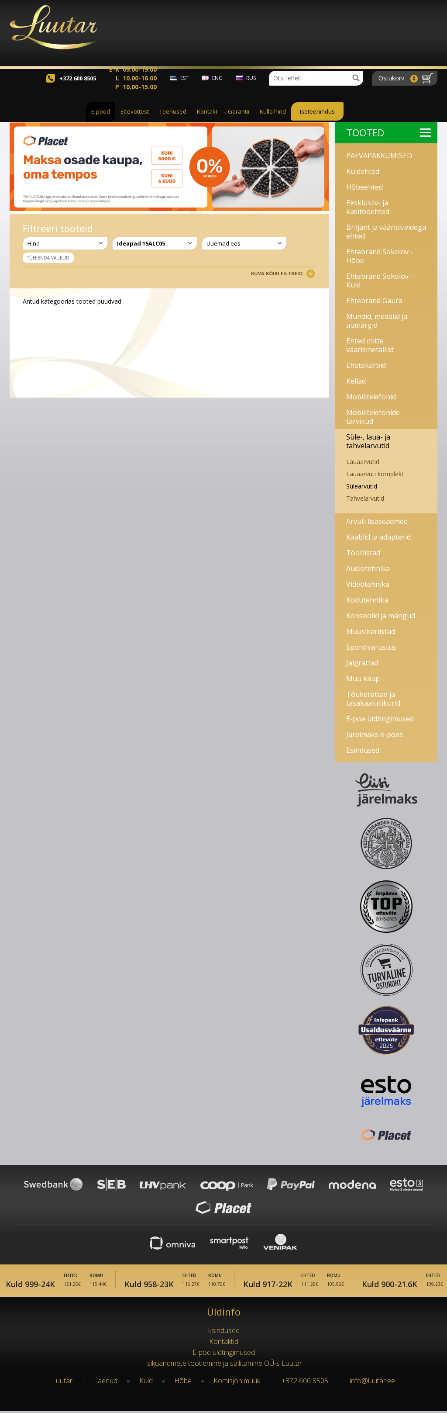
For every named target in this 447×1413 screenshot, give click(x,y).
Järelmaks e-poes (374, 734)
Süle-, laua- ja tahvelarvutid (368, 441)
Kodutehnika (367, 600)
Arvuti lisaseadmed (377, 521)
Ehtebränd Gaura (374, 300)
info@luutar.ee (372, 1382)
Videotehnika (367, 584)
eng (217, 87)
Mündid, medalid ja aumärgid (376, 321)
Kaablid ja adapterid (378, 537)
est (184, 87)
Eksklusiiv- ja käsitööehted (367, 207)
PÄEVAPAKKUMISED (379, 155)
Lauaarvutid (362, 461)
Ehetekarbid (366, 365)
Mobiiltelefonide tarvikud (373, 417)
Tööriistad (363, 553)
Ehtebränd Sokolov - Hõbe (379, 256)
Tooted (388, 132)
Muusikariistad (370, 631)
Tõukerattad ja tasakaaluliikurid (373, 698)
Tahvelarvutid (365, 498)
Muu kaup (363, 678)
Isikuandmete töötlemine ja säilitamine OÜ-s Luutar (223, 1365)
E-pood (100, 121)
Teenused (172, 121)
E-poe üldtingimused (380, 719)
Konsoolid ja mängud (380, 615)
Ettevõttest (134, 121)
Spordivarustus (371, 647)
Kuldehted (362, 171)
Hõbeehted (364, 187)
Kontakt (207, 121)
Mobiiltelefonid (371, 397)
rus (251, 87)
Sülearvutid (361, 486)
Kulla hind (273, 121)
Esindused (362, 750)
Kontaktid (223, 1343)
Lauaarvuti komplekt (375, 474)
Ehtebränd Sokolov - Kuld (379, 280)
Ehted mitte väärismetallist (370, 345)
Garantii (238, 121)
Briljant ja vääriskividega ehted (386, 231)
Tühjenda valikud (48, 258)
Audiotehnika (368, 568)
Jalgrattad (362, 663)
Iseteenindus (317, 121)
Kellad (356, 381)
